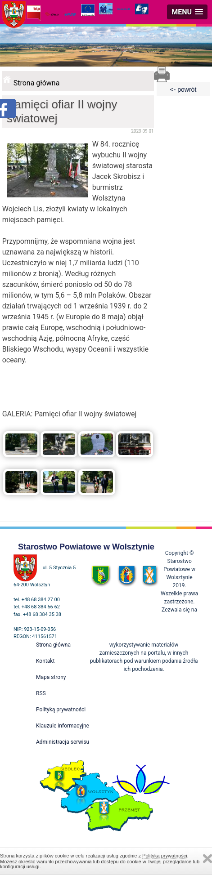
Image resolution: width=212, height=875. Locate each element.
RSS (41, 693)
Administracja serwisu (62, 742)
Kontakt (45, 661)
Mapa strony (51, 677)
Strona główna (37, 83)
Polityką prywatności (164, 855)
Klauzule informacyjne (62, 726)
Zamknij (207, 858)
